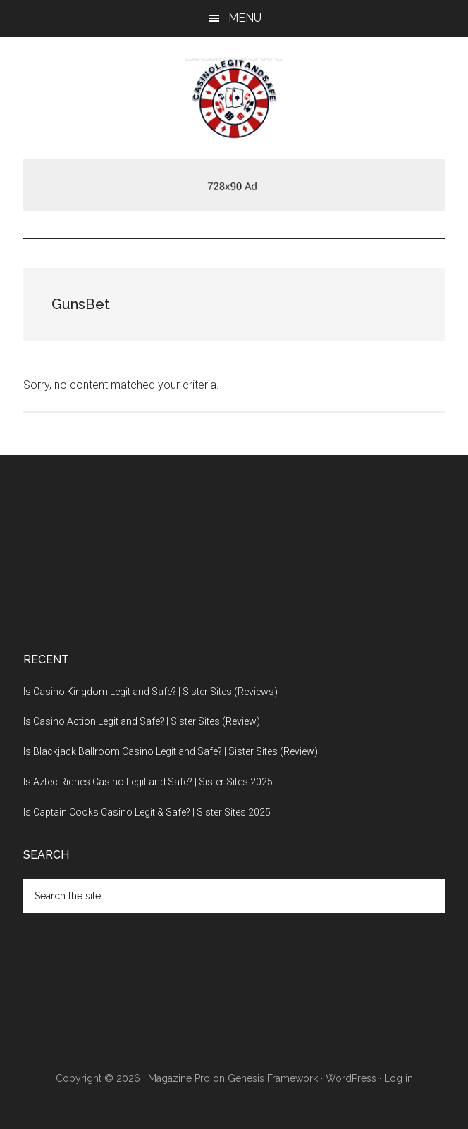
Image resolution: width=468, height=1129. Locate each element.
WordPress (351, 1078)
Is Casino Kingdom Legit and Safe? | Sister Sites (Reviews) (150, 691)
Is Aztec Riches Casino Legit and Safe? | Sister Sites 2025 (148, 781)
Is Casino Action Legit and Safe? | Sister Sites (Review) (141, 721)
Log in (398, 1078)
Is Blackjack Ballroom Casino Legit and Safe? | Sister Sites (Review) (170, 751)
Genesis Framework (273, 1078)
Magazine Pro (179, 1078)
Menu (244, 18)
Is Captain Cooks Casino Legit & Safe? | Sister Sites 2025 (147, 812)
